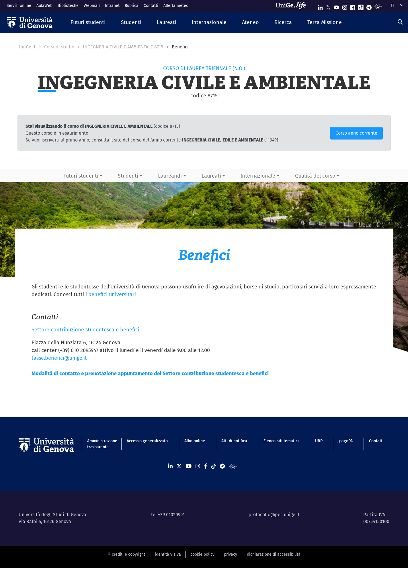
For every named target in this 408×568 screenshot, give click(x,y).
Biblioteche (68, 5)
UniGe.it (27, 47)
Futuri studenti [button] (80, 175)
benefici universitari (112, 294)
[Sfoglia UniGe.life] (293, 5)
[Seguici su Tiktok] (361, 6)
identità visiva (168, 554)
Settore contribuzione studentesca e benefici (85, 329)
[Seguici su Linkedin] (320, 6)
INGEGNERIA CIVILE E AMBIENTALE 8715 (123, 47)
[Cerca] (400, 21)
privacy (230, 554)
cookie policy (202, 554)
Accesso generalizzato (147, 441)
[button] (88, 22)
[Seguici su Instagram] (344, 6)
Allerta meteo (175, 5)
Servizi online (19, 5)
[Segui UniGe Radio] (378, 6)
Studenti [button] (128, 175)
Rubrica (131, 5)
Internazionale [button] (258, 175)
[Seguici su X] (328, 6)
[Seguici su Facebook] (353, 6)
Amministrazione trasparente (98, 444)
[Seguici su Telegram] (369, 6)
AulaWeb (44, 5)
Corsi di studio (59, 47)
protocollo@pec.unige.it (274, 514)
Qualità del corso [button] (315, 175)
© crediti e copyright (126, 554)
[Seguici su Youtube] (336, 6)
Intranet (112, 5)
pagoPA (346, 441)
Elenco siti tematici (281, 441)
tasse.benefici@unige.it (59, 357)
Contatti (151, 5)
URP (319, 441)
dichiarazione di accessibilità (273, 554)
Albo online (194, 441)
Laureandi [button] (170, 175)
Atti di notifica (234, 441)
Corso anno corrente (356, 133)
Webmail (92, 5)
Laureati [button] (211, 175)
